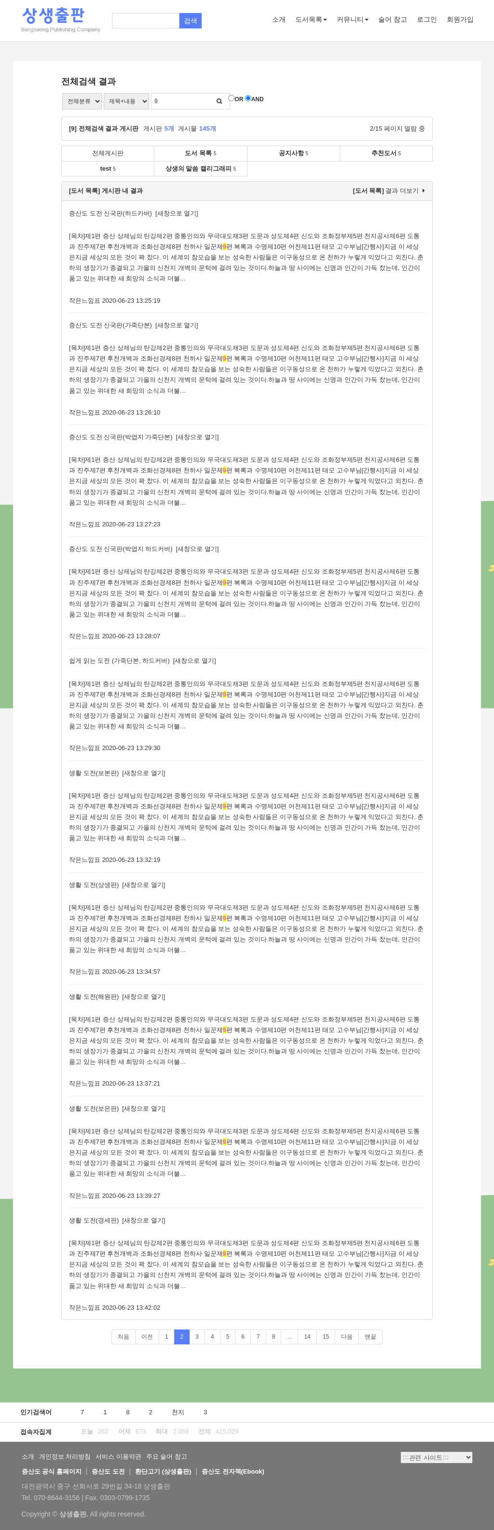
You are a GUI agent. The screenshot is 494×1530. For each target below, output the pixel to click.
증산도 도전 (108, 1471)
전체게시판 (108, 153)
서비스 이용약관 (118, 1456)
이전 (147, 1336)
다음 (347, 1336)
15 (326, 1336)
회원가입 (460, 19)
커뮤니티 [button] (353, 19)
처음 (123, 1336)
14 (307, 1336)
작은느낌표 (84, 300)
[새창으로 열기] (176, 213)
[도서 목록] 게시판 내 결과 (106, 190)
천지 (178, 1412)
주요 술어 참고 (166, 1456)
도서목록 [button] (311, 19)
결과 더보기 (389, 190)
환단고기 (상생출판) (163, 1471)
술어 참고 (392, 19)
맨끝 (370, 1336)
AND (257, 99)
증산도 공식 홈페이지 (52, 1471)
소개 (279, 19)
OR (238, 99)
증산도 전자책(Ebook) (233, 1471)
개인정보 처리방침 (65, 1456)
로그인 (427, 19)
